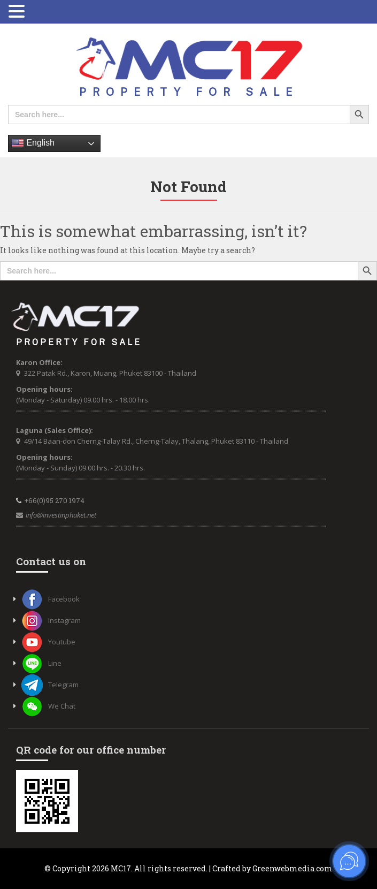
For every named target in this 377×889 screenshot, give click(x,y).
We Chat (48, 706)
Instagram (51, 620)
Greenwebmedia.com (292, 868)
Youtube (48, 642)
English (33, 143)
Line (41, 663)
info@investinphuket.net (61, 515)
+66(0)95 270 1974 (54, 500)
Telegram (50, 684)
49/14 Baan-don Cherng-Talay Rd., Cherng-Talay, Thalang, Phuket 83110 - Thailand (156, 441)
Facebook (50, 599)
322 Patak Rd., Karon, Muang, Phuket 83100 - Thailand (110, 373)
